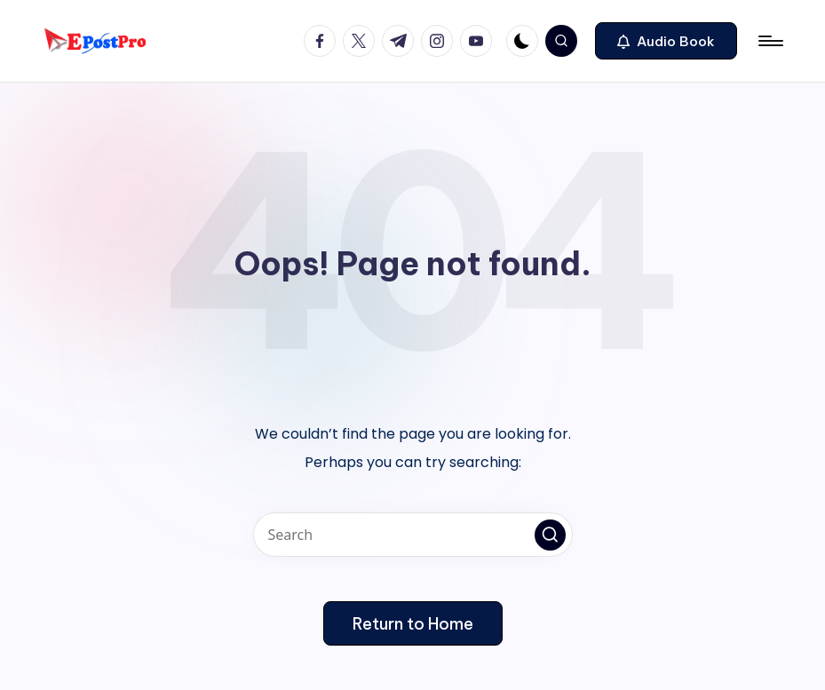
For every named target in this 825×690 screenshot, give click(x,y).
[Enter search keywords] (413, 534)
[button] (666, 40)
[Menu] (769, 41)
